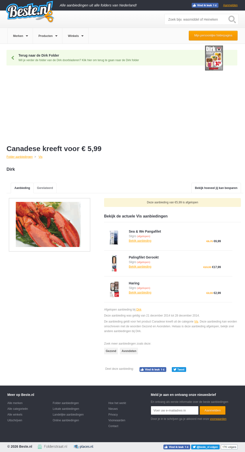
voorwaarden (218, 419)
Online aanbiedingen (66, 420)
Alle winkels (14, 414)
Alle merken (14, 403)
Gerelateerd (45, 188)
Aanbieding (22, 188)
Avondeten (129, 351)
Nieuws (113, 409)
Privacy (113, 414)
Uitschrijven (14, 420)
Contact (113, 426)
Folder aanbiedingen (66, 403)
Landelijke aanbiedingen (68, 414)
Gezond (111, 351)
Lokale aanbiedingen (66, 409)
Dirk (138, 309)
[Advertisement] (124, 106)
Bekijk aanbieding (140, 240)
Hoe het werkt (117, 403)
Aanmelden (230, 5)
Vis (196, 321)
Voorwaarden (116, 420)
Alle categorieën (17, 409)
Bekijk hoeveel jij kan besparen (216, 188)
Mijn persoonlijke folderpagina (213, 35)
